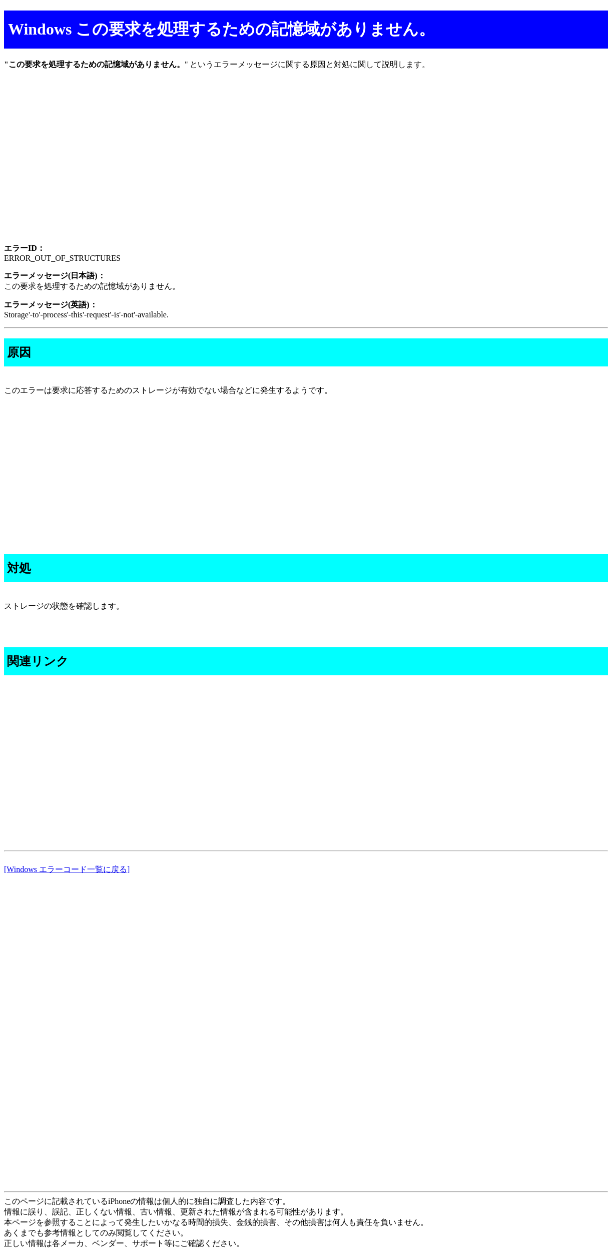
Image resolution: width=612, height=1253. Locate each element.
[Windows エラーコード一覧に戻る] (67, 869)
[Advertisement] (304, 165)
